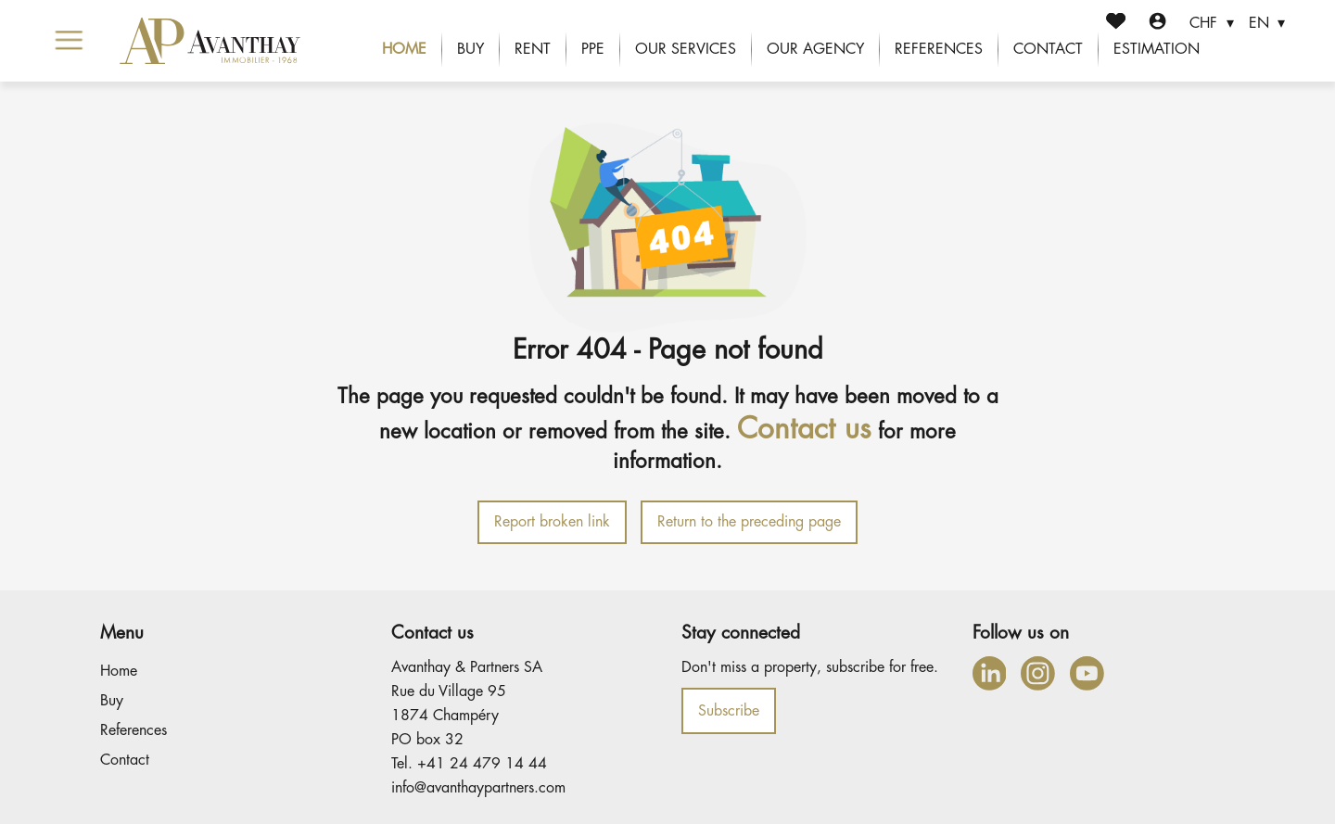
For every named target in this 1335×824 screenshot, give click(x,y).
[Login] (1157, 23)
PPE (592, 49)
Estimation (1156, 49)
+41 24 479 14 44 (482, 763)
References (939, 49)
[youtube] (1087, 673)
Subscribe (728, 711)
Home (404, 49)
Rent (533, 49)
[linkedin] (990, 673)
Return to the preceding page (749, 521)
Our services (685, 49)
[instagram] (1038, 673)
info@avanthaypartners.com (478, 787)
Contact (1048, 49)
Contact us (804, 428)
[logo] (210, 40)
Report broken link (552, 521)
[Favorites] (1115, 23)
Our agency (815, 49)
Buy (470, 49)
